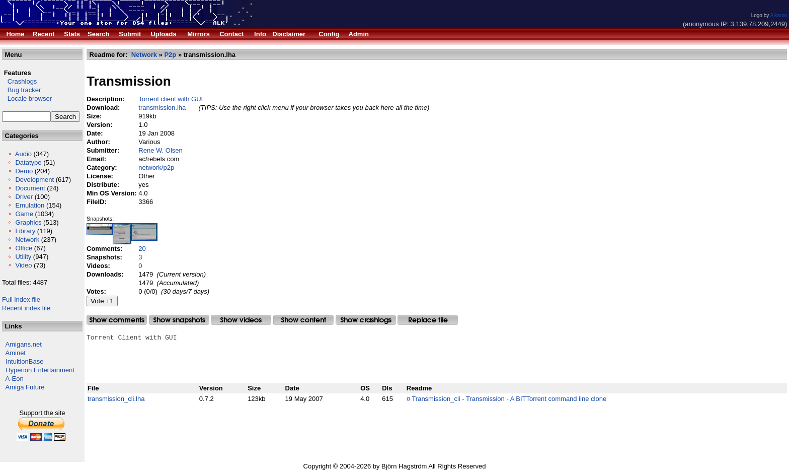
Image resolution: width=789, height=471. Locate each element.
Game (24, 214)
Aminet (16, 353)
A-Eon (15, 378)
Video (23, 265)
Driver (24, 196)
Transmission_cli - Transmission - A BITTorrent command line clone (509, 398)
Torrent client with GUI (170, 99)
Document (30, 188)
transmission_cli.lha (116, 398)
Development (34, 179)
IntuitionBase (24, 361)
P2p (170, 54)
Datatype (28, 162)
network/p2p (156, 167)
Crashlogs (19, 81)
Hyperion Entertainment (40, 370)
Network (27, 239)
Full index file (21, 299)
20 (141, 248)
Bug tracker (21, 90)
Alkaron (778, 15)
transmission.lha (162, 107)
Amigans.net (24, 344)
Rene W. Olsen (160, 150)
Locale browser (27, 98)
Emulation (29, 205)
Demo (24, 171)
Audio (23, 154)
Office (23, 248)
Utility (23, 256)
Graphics (28, 222)
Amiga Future (25, 387)
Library (25, 231)
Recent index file (26, 308)
